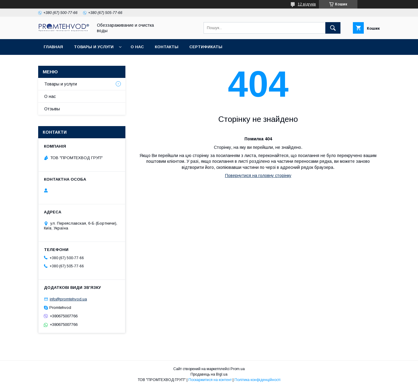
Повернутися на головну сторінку (258, 175)
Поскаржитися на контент (210, 380)
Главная (53, 47)
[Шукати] (332, 28)
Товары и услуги (94, 47)
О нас (137, 47)
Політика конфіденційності (257, 380)
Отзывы (52, 108)
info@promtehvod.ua (68, 299)
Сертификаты (205, 47)
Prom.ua (238, 369)
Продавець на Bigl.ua (209, 374)
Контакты (166, 47)
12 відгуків (307, 4)
